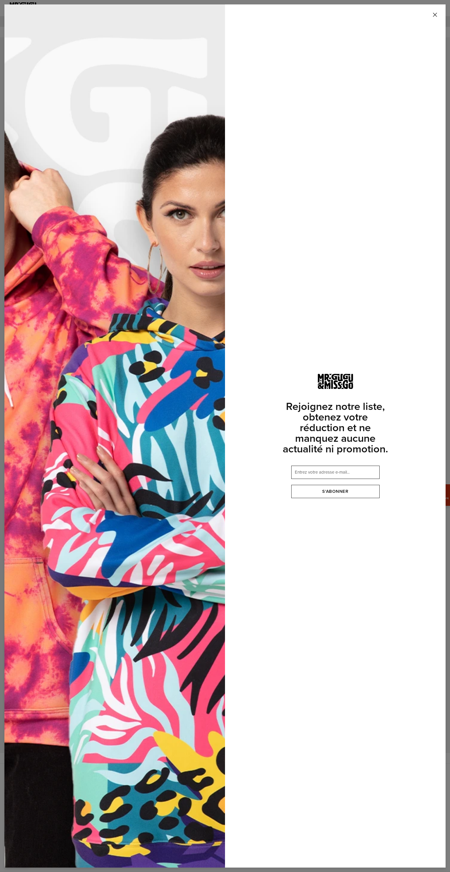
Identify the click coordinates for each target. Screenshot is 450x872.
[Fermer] (435, 15)
